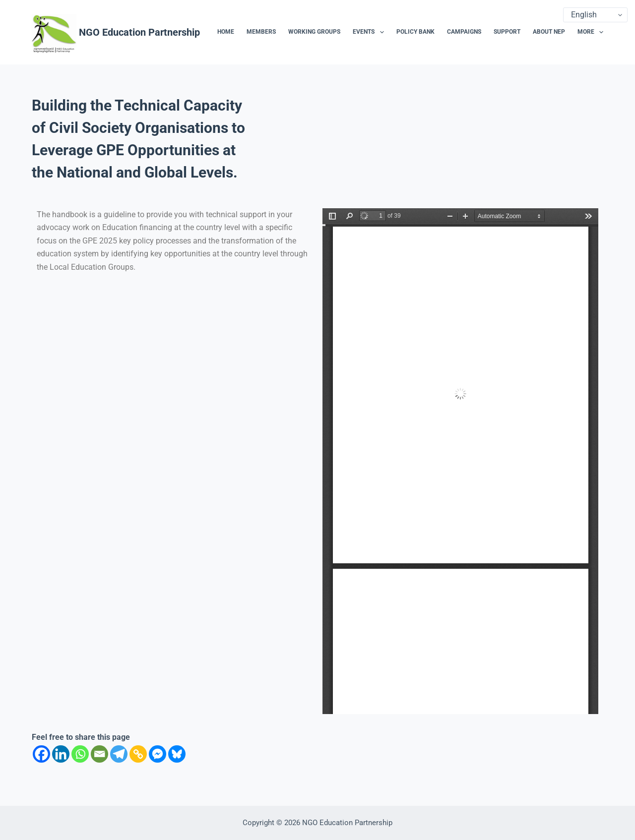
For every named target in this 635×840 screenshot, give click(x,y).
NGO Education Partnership (139, 32)
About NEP (549, 31)
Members (261, 31)
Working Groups (314, 31)
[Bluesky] (177, 754)
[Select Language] (595, 14)
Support (507, 31)
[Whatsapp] (80, 754)
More (590, 32)
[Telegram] (118, 754)
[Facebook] (41, 754)
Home (225, 31)
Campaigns (464, 31)
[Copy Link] (138, 754)
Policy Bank (415, 31)
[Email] (99, 754)
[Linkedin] (60, 754)
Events (370, 32)
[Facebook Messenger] (157, 754)
